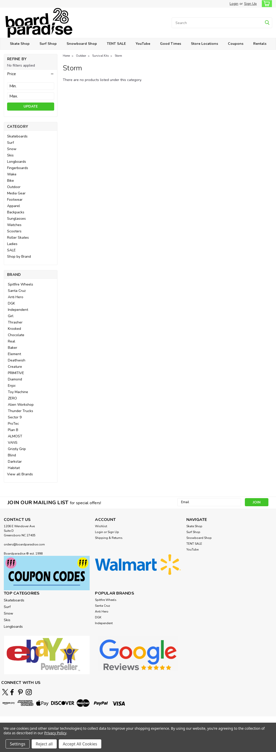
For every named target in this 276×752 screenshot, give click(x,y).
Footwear (15, 199)
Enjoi (11, 385)
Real (11, 341)
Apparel (13, 206)
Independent (18, 309)
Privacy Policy (55, 732)
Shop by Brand (19, 256)
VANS (12, 442)
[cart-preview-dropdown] (265, 3)
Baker (12, 347)
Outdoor (14, 187)
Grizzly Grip (17, 448)
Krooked (14, 328)
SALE (11, 250)
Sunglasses (16, 218)
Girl (10, 316)
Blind (12, 455)
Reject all (44, 744)
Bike (10, 180)
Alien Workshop (21, 404)
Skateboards (17, 136)
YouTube (143, 43)
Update (31, 106)
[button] (30, 74)
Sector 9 (15, 417)
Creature (15, 366)
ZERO (12, 398)
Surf (10, 142)
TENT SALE (116, 43)
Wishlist (101, 526)
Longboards (16, 161)
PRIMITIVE (16, 373)
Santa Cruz (17, 290)
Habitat (14, 467)
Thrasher (15, 322)
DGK (11, 303)
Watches (14, 224)
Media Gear (16, 193)
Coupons (235, 43)
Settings (17, 744)
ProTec (13, 423)
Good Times (170, 43)
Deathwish (16, 360)
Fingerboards (17, 168)
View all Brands (20, 474)
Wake (11, 174)
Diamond (15, 379)
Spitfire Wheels (20, 284)
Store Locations (204, 43)
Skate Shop (20, 43)
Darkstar (15, 461)
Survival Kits (100, 56)
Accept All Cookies (80, 744)
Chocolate (16, 335)
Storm (118, 56)
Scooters (14, 231)
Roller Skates (18, 237)
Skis (10, 155)
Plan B (13, 430)
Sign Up (250, 3)
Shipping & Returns (109, 538)
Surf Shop (48, 43)
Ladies (12, 243)
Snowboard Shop (82, 43)
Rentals (259, 43)
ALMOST (15, 436)
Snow (11, 149)
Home (66, 56)
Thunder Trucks (20, 411)
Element (14, 354)
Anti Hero (15, 297)
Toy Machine (18, 392)
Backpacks (15, 212)
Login (234, 3)
